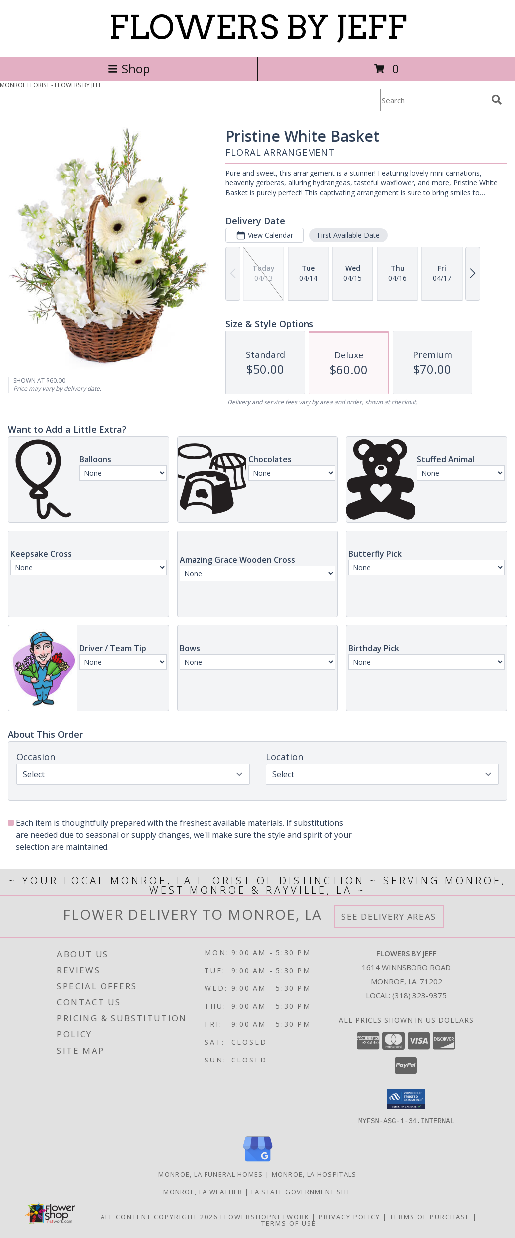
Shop (129, 68)
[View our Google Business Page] (258, 1161)
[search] (497, 99)
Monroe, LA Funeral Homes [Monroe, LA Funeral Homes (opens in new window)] (210, 1173)
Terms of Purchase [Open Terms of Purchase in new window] (430, 1216)
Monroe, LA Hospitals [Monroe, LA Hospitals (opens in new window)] (314, 1173)
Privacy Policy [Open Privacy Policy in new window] (349, 1216)
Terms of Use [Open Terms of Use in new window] (288, 1222)
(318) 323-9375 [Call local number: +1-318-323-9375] (419, 995)
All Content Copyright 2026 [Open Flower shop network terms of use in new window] (159, 1216)
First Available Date (348, 235)
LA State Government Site (301, 1191)
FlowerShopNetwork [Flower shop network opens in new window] (264, 1216)
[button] (406, 1099)
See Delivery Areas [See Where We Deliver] (388, 916)
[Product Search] (434, 100)
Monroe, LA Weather (202, 1191)
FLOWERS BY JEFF (257, 27)
